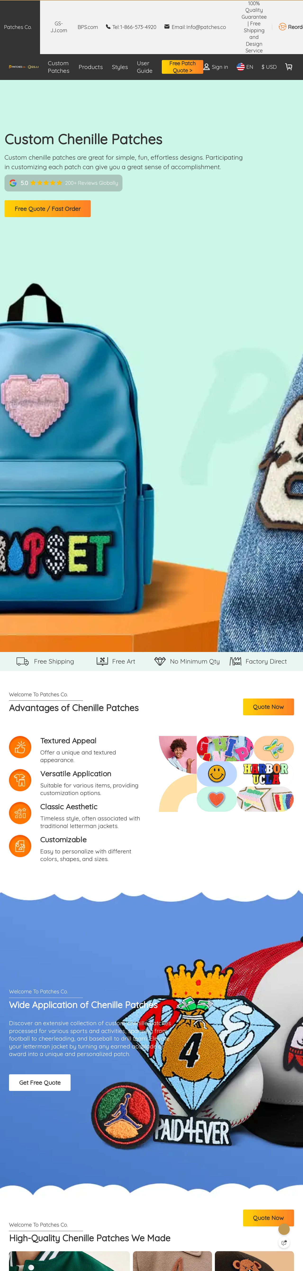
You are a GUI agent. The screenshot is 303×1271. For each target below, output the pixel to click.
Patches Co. (18, 27)
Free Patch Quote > (182, 67)
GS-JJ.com (58, 26)
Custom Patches (58, 66)
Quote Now (268, 706)
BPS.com (88, 27)
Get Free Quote (40, 1082)
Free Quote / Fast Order (48, 208)
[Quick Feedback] (284, 1242)
